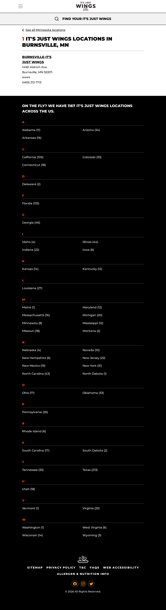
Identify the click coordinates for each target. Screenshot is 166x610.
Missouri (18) (31, 331)
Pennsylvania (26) (35, 412)
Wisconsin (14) (32, 535)
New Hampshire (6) (36, 358)
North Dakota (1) (94, 373)
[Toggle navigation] (20, 6)
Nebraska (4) (31, 350)
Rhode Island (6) (34, 431)
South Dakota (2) (95, 450)
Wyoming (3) (92, 535)
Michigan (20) (92, 315)
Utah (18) (28, 489)
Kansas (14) (30, 269)
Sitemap (35, 567)
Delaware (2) (31, 184)
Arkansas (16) (31, 138)
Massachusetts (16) (36, 315)
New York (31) (92, 365)
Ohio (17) (28, 393)
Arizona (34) (91, 130)
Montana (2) (91, 331)
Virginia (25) (91, 508)
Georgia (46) (31, 222)
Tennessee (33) (33, 470)
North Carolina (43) (36, 373)
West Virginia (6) (94, 527)
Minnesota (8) (32, 323)
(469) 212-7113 (31, 82)
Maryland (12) (92, 307)
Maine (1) (28, 307)
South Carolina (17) (35, 450)
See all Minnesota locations (45, 30)
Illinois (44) (90, 242)
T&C (82, 567)
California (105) (32, 157)
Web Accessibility (121, 567)
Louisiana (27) (32, 288)
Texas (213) (90, 470)
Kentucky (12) (92, 269)
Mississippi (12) (93, 323)
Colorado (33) (92, 157)
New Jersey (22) (94, 358)
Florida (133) (30, 203)
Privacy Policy (61, 567)
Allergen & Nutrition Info (83, 574)
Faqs (94, 567)
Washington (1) (33, 527)
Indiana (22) (30, 249)
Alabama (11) (31, 130)
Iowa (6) (88, 249)
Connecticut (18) (34, 165)
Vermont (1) (30, 508)
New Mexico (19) (33, 365)
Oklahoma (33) (93, 393)
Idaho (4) (28, 242)
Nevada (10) (91, 350)
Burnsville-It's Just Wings (37, 59)
